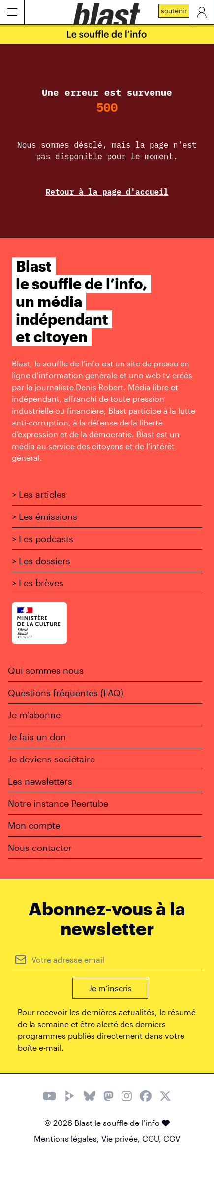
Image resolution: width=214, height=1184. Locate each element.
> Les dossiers (41, 560)
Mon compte (34, 825)
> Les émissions (44, 516)
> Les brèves (37, 582)
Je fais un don (37, 736)
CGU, (152, 1138)
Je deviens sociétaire (51, 759)
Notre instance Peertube (58, 803)
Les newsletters (40, 781)
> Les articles (39, 494)
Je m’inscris (110, 988)
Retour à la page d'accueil (107, 192)
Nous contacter (40, 847)
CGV (171, 1138)
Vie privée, (121, 1138)
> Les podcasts (42, 538)
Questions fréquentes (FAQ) (65, 692)
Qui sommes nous (46, 670)
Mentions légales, (67, 1138)
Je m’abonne (34, 714)
